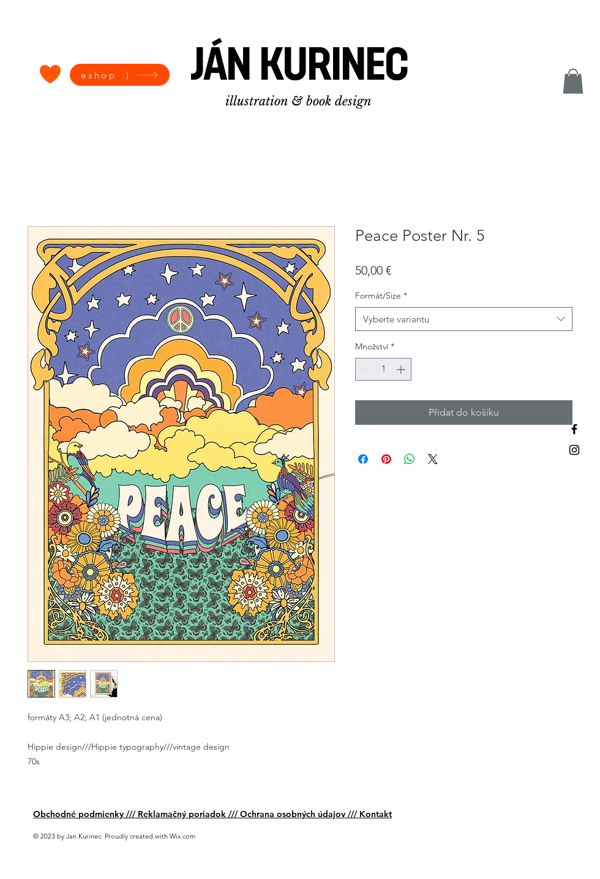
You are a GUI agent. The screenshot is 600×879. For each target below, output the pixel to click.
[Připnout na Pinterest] (386, 459)
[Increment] (402, 369)
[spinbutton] (383, 369)
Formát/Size (381, 295)
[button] (573, 81)
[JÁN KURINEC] (300, 68)
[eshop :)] (120, 75)
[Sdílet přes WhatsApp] (409, 459)
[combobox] (463, 319)
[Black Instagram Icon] (574, 450)
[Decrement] (364, 369)
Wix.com (182, 836)
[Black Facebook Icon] (574, 429)
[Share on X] (433, 459)
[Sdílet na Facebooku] (363, 459)
